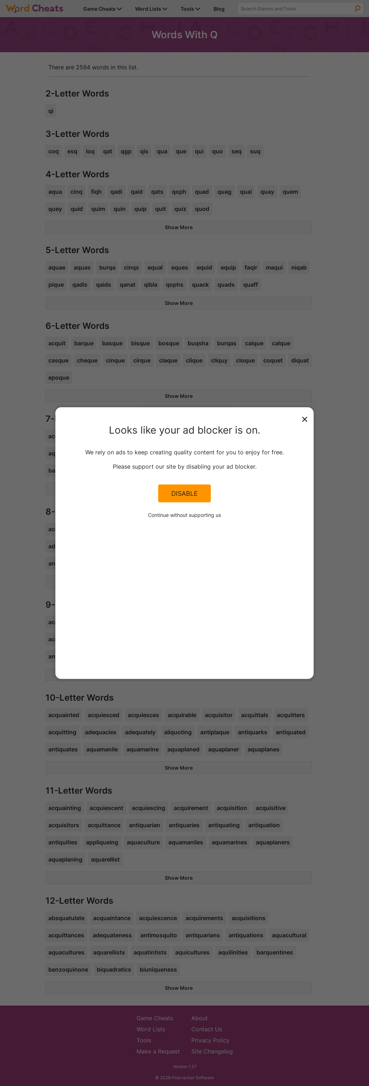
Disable (184, 493)
